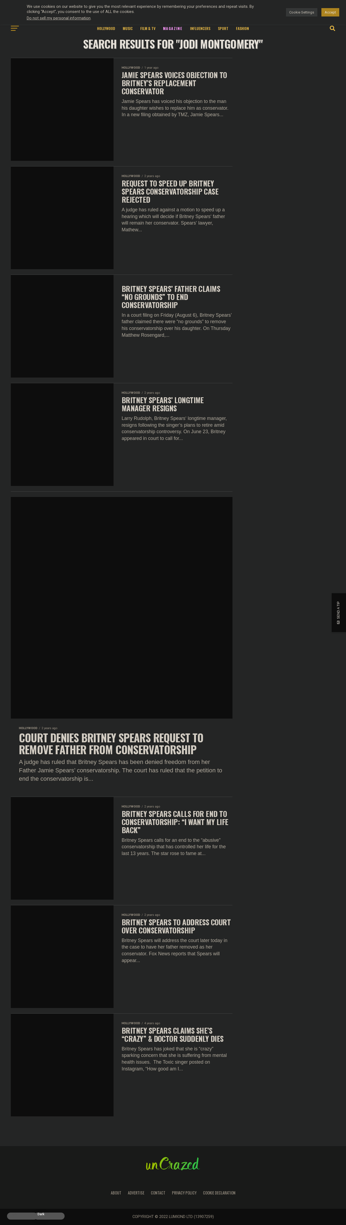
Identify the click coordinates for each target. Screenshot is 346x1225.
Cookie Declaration (219, 1193)
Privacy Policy (184, 1193)
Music (128, 28)
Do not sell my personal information (59, 18)
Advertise (136, 1193)
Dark (41, 1214)
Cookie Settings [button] (301, 12)
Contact (158, 1193)
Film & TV (147, 28)
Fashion (242, 28)
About (116, 1193)
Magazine (173, 28)
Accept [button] (330, 12)
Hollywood (106, 28)
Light (14, 1214)
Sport (223, 28)
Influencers (200, 28)
